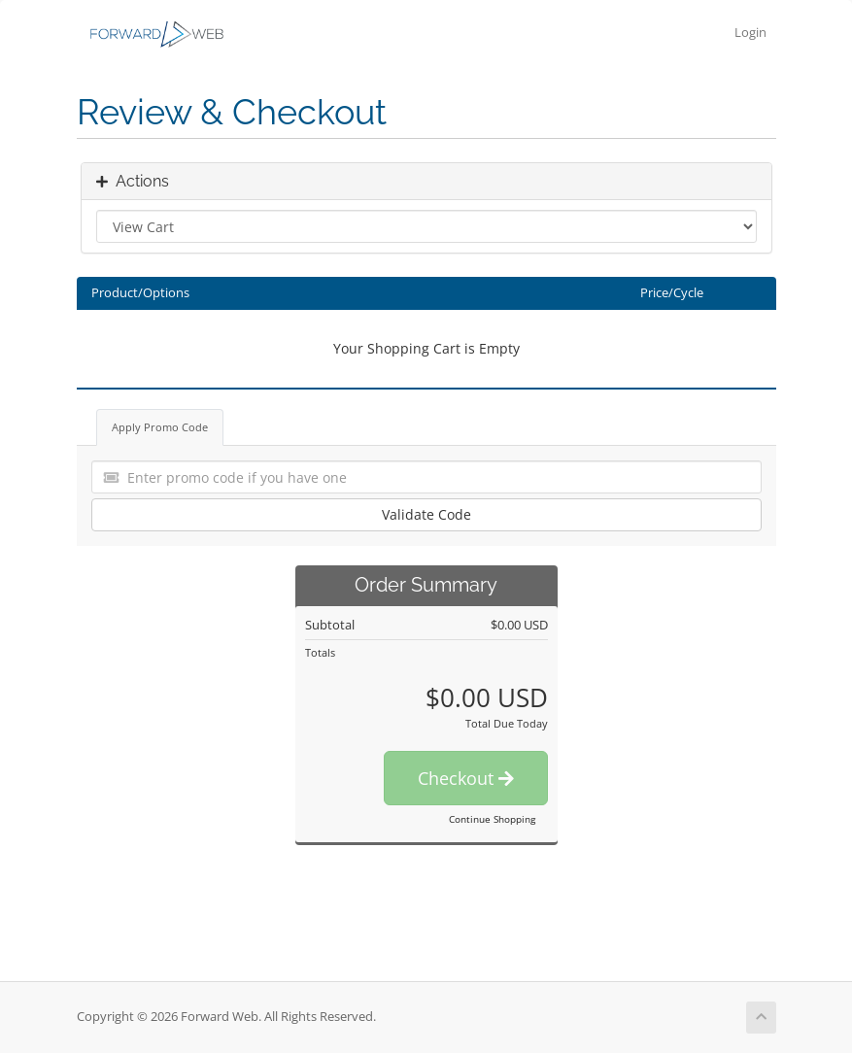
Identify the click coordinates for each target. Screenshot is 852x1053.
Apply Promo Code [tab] (160, 427)
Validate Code (426, 514)
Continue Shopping (492, 819)
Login (750, 32)
